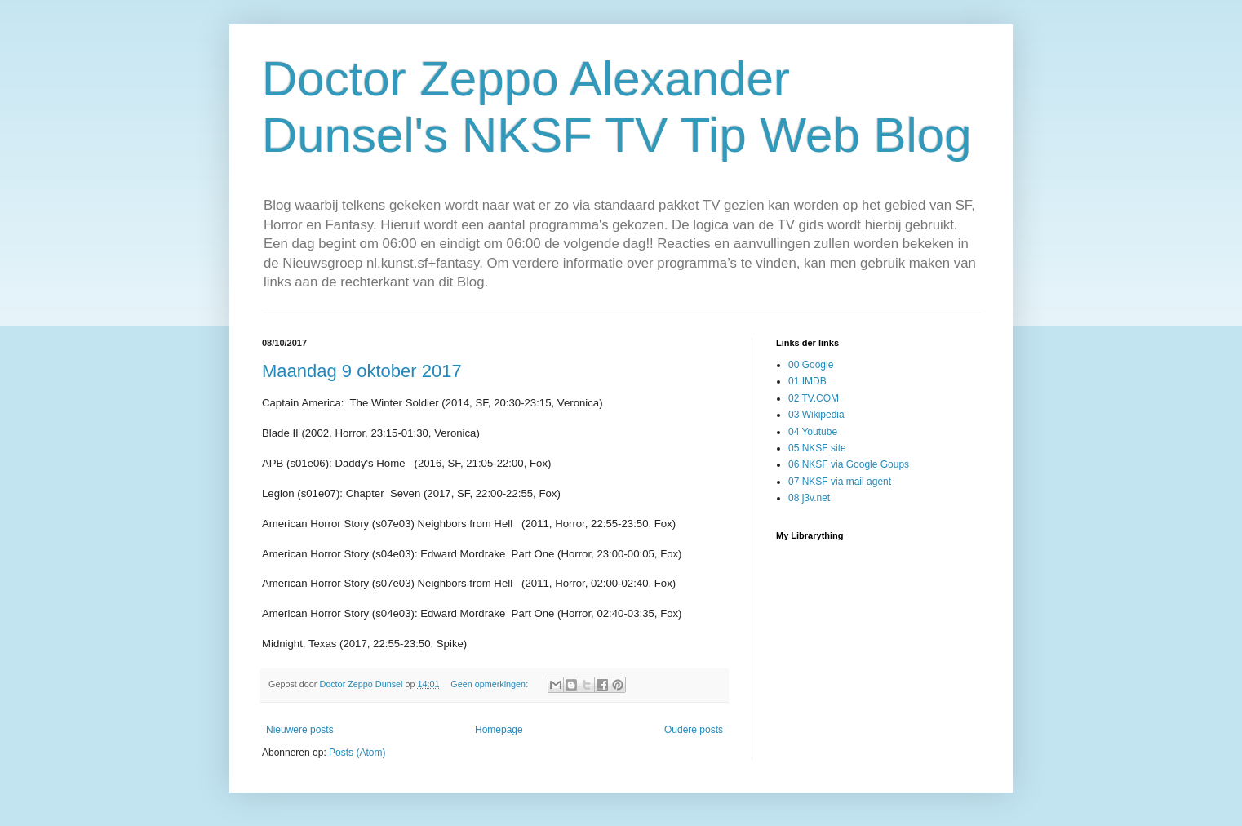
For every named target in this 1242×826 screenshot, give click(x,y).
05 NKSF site (817, 448)
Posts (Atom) (357, 752)
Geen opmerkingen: (490, 684)
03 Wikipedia (816, 414)
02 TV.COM (813, 398)
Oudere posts (693, 729)
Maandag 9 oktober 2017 (362, 371)
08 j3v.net (809, 498)
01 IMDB (807, 381)
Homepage (499, 729)
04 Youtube (812, 431)
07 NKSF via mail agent (839, 481)
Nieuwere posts (300, 729)
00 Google (810, 365)
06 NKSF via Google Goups (848, 464)
